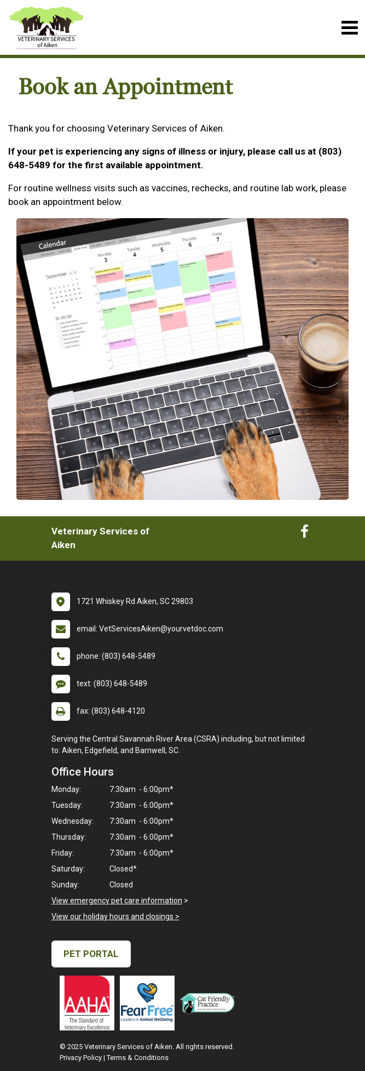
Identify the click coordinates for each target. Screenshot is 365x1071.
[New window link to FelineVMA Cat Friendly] (210, 1003)
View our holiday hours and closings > (115, 916)
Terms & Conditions (138, 1057)
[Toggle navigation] (349, 27)
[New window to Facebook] (304, 533)
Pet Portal (91, 953)
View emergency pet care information (116, 900)
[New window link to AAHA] (90, 1003)
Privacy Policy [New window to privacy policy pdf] (81, 1057)
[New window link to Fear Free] (150, 1003)
